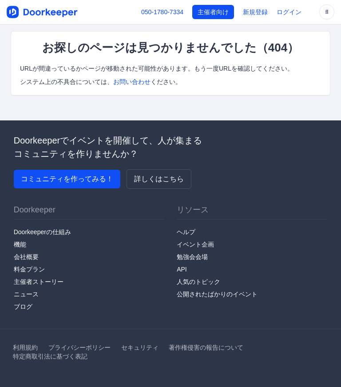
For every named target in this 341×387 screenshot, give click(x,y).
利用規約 (25, 347)
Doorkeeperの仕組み (42, 231)
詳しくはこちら (159, 179)
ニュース (26, 294)
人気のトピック (198, 281)
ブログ (23, 306)
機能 (20, 244)
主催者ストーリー (38, 281)
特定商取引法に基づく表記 (50, 356)
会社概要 (26, 256)
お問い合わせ (132, 81)
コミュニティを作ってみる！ (67, 179)
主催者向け (213, 12)
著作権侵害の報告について (206, 347)
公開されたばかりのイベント (217, 294)
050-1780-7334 (162, 12)
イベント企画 (195, 244)
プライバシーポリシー (79, 347)
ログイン (289, 12)
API (182, 269)
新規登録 (255, 12)
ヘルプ (186, 231)
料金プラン (29, 269)
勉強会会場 (192, 256)
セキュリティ (140, 347)
